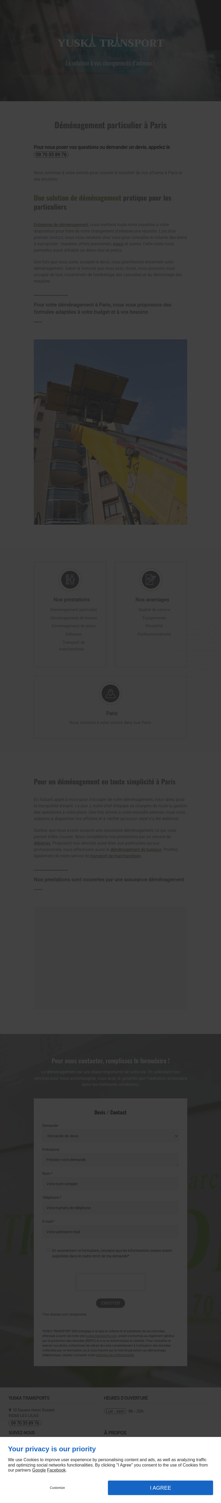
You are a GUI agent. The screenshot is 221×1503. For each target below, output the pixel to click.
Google (39, 1470)
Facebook (56, 1470)
